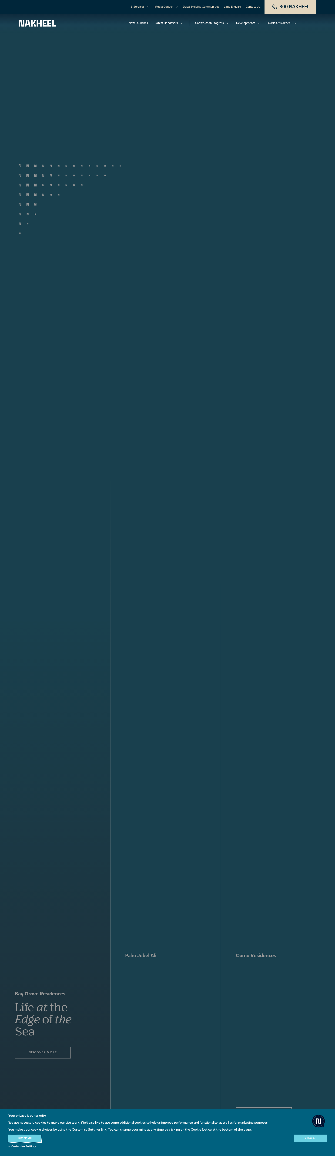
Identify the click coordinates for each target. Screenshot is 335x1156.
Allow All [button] (310, 1138)
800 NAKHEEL (290, 7)
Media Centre (163, 7)
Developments (245, 23)
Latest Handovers (166, 23)
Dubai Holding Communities (201, 7)
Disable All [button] (25, 1138)
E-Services (137, 7)
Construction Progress (209, 23)
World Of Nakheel (279, 23)
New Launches (138, 23)
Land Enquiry (232, 7)
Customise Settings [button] (23, 1146)
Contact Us (253, 7)
